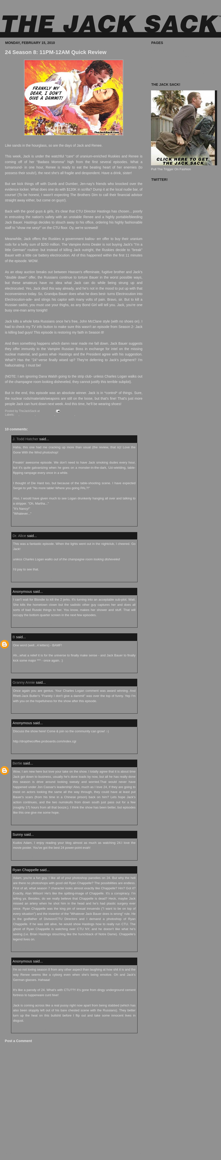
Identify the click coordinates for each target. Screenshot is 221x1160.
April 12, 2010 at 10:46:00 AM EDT (33, 1029)
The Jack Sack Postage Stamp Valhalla (179, 73)
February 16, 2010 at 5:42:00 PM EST (35, 669)
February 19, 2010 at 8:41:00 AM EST (35, 856)
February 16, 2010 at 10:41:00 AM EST (36, 624)
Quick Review (45, 414)
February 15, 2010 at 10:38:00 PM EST (36, 522)
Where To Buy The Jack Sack (172, 51)
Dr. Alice (19, 536)
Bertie (17, 763)
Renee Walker (65, 414)
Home (73, 1153)
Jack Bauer (27, 414)
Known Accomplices (165, 68)
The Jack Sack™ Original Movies (174, 62)
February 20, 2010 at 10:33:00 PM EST (36, 948)
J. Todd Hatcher (25, 439)
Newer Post (10, 1153)
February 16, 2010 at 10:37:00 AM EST (36, 578)
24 (16, 414)
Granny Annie (24, 682)
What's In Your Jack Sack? (170, 56)
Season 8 (82, 414)
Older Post (134, 1153)
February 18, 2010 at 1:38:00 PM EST (35, 821)
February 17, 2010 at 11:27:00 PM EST (36, 710)
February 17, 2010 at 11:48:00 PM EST (36, 750)
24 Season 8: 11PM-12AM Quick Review (55, 52)
